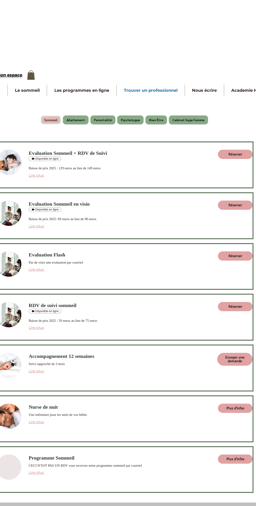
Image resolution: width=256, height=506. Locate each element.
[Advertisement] (60, 32)
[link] (120, 153)
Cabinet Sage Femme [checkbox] (188, 120)
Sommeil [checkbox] (50, 120)
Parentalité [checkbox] (103, 120)
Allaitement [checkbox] (76, 120)
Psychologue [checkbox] (130, 120)
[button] (31, 75)
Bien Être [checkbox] (156, 120)
